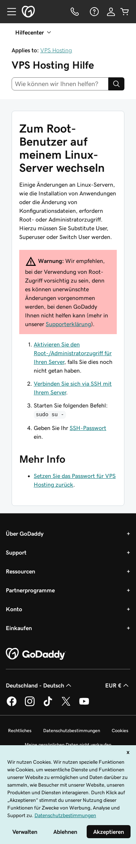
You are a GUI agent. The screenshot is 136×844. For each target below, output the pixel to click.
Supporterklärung (68, 324)
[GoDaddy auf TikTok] (48, 705)
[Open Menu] (9, 12)
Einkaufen (19, 628)
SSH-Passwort (88, 428)
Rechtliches (20, 730)
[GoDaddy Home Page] (36, 654)
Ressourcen (20, 571)
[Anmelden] (111, 12)
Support (16, 552)
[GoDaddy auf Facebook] (11, 705)
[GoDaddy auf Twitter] (66, 705)
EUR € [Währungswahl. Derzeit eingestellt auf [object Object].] (117, 685)
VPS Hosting (56, 50)
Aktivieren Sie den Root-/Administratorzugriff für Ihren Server (73, 353)
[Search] (116, 83)
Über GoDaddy (25, 533)
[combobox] (60, 84)
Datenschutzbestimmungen (71, 730)
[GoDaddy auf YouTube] (84, 705)
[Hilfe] (94, 11)
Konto (14, 609)
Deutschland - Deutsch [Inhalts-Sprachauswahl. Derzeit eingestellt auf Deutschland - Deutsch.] (39, 685)
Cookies (120, 730)
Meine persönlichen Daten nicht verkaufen (68, 744)
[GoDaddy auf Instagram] (30, 705)
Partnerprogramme (30, 590)
